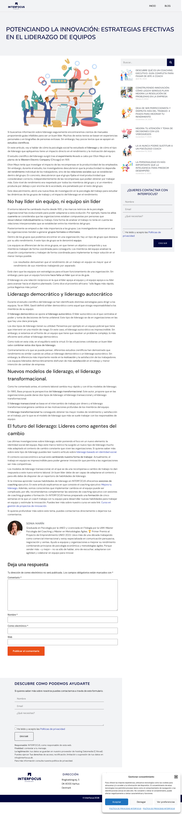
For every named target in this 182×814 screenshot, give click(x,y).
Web (10, 637)
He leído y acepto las (41, 729)
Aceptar (116, 801)
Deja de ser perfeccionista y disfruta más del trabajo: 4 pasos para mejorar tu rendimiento (153, 112)
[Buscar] (170, 62)
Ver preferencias (166, 801)
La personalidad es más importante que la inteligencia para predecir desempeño (152, 166)
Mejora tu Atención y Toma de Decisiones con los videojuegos (154, 131)
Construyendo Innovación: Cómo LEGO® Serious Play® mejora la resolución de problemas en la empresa (153, 92)
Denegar (141, 801)
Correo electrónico (18, 626)
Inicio (152, 5)
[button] (176, 776)
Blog (168, 5)
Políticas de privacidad (52, 729)
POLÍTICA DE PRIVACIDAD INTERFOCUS (125, 809)
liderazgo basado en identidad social (96, 452)
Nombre (13, 615)
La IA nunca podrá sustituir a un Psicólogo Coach (154, 147)
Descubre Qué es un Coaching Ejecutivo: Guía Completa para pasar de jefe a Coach (155, 73)
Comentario (14, 577)
